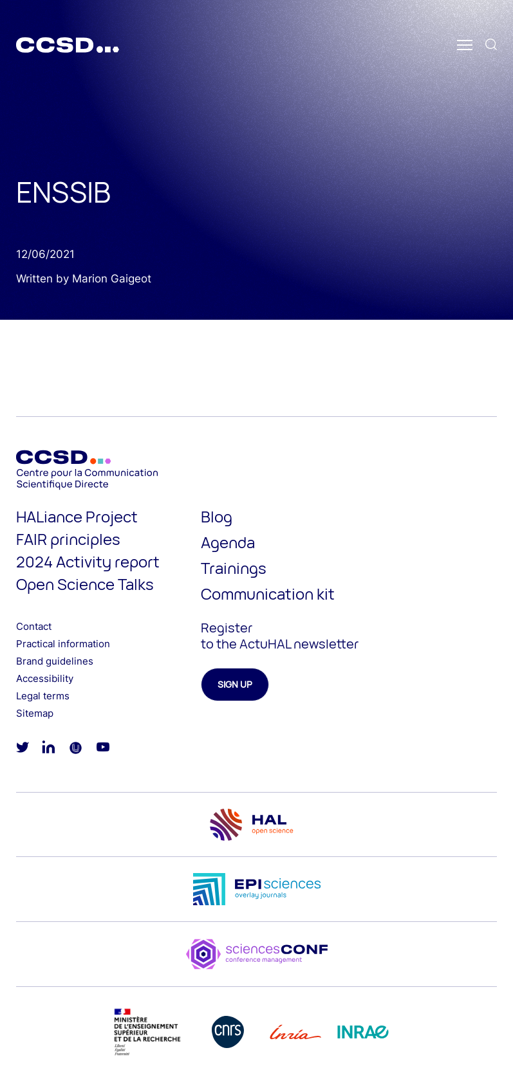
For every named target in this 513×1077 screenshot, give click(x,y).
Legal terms (43, 696)
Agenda (228, 542)
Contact (33, 626)
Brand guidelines (54, 661)
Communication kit (268, 593)
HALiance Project (77, 516)
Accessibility (44, 678)
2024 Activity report (88, 561)
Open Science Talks (85, 583)
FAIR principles (68, 538)
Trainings (233, 567)
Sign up (235, 684)
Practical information (63, 644)
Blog (216, 516)
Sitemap (34, 713)
